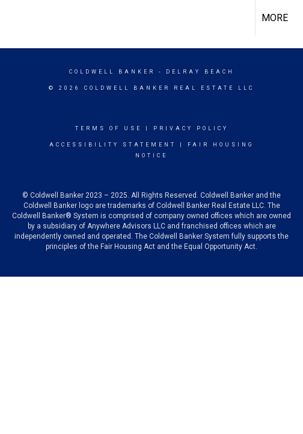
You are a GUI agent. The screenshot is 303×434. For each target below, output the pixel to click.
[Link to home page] (20, 18)
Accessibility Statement (112, 145)
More (275, 18)
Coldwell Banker (112, 72)
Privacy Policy (190, 128)
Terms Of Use (108, 128)
